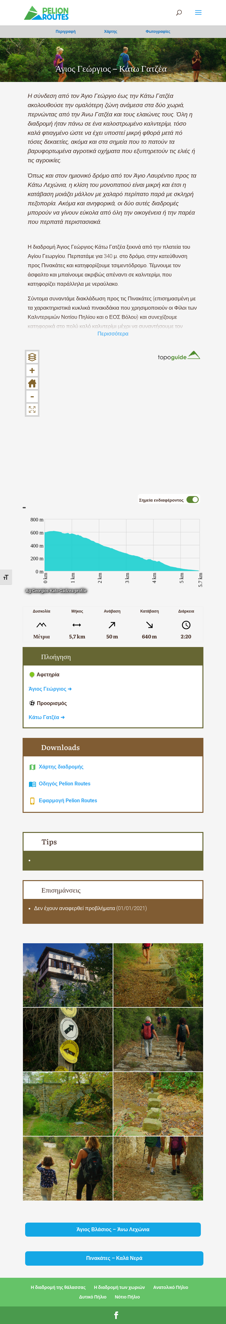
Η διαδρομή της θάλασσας (58, 1287)
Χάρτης (110, 31)
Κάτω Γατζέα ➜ (47, 717)
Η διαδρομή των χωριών (119, 1287)
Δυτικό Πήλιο (93, 1296)
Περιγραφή (66, 31)
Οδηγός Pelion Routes (64, 784)
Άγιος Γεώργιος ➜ (50, 689)
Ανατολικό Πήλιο (170, 1287)
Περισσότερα (112, 333)
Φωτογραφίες (158, 31)
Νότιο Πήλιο (127, 1296)
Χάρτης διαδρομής (61, 767)
